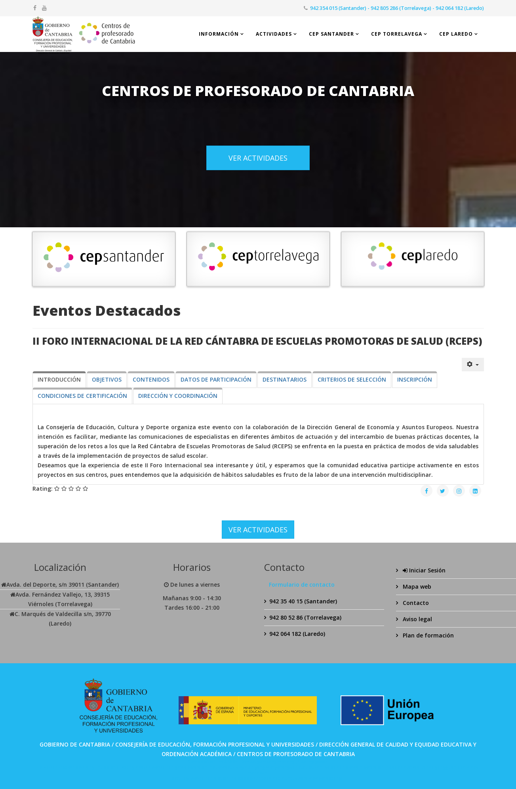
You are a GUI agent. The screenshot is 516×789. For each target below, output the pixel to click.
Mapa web (416, 586)
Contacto (415, 603)
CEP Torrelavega (396, 34)
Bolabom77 (248, 778)
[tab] (59, 379)
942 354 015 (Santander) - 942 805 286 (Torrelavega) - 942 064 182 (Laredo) (397, 8)
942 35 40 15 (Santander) (303, 601)
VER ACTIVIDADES (258, 158)
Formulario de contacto (302, 584)
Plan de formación (427, 635)
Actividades (274, 34)
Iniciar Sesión (423, 570)
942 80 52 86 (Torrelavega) (305, 617)
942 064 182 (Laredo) (297, 633)
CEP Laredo (456, 34)
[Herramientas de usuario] (473, 364)
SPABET (232, 761)
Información (219, 34)
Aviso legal (416, 619)
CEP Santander (331, 34)
